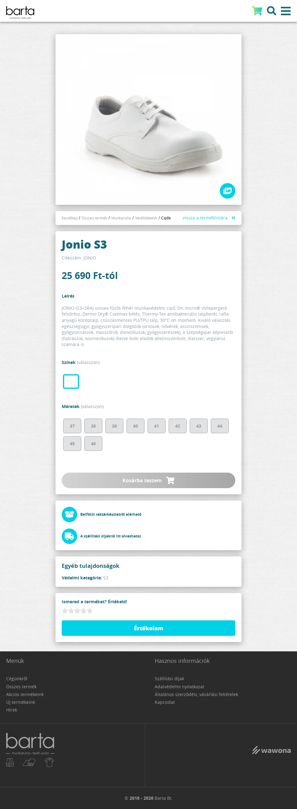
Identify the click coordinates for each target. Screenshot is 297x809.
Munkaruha (121, 217)
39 (114, 426)
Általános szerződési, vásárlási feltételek (196, 694)
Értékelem (148, 628)
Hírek (11, 710)
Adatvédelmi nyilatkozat (179, 687)
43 (198, 426)
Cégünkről (16, 678)
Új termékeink (20, 702)
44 (219, 426)
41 (156, 426)
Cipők (166, 217)
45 (72, 444)
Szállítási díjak (169, 678)
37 (72, 426)
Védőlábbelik (146, 217)
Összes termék (94, 217)
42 (177, 426)
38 (93, 426)
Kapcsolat (165, 702)
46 (93, 444)
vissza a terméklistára (205, 218)
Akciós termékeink (25, 694)
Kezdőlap (70, 217)
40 (135, 426)
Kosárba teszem (148, 480)
